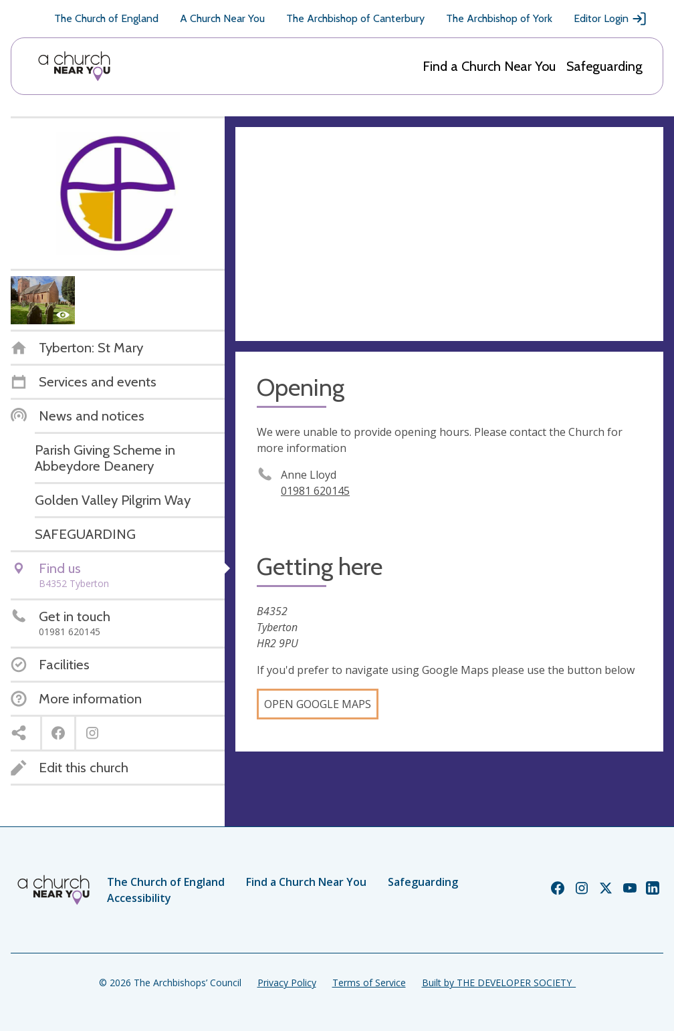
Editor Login (610, 19)
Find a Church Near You (489, 66)
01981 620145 (315, 490)
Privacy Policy (286, 982)
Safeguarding (604, 66)
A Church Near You (222, 18)
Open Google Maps (317, 704)
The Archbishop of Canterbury (355, 18)
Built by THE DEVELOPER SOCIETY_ (499, 982)
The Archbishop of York (499, 18)
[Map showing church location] (449, 234)
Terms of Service (369, 982)
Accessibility (139, 898)
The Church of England (106, 18)
